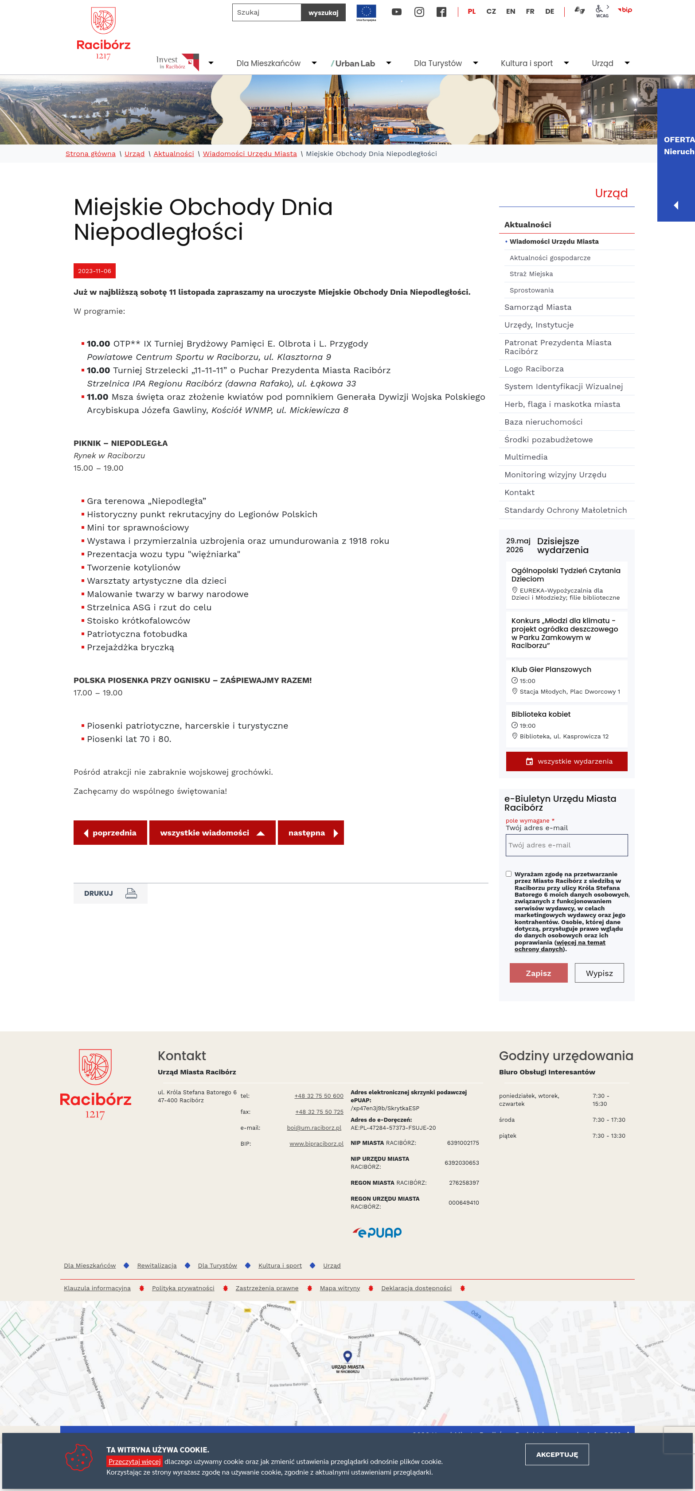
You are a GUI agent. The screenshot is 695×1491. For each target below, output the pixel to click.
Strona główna (91, 154)
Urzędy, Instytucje (539, 324)
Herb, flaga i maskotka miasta (562, 404)
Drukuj (110, 893)
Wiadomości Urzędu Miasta (250, 154)
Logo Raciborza (534, 368)
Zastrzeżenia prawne (267, 1288)
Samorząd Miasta (538, 307)
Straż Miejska (531, 274)
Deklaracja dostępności (416, 1288)
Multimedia (526, 456)
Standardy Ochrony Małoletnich (565, 510)
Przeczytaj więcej (134, 1461)
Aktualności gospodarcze (550, 258)
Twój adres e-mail (567, 826)
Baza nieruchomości (543, 421)
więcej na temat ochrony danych (560, 945)
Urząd (602, 63)
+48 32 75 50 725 (320, 1111)
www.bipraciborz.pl (316, 1143)
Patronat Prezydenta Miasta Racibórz (557, 347)
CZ (491, 11)
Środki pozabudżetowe (548, 439)
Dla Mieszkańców (269, 63)
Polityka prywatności (183, 1288)
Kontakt (519, 492)
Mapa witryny (340, 1288)
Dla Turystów (438, 63)
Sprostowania (532, 290)
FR (530, 11)
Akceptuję (557, 1454)
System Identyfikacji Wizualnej (563, 386)
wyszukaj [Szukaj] (323, 12)
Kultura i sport (527, 63)
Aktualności (173, 154)
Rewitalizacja (156, 1265)
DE (549, 11)
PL (472, 11)
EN (510, 11)
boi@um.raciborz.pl (314, 1127)
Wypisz (599, 973)
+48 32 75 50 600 (319, 1096)
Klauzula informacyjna (97, 1288)
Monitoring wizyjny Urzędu (555, 474)
